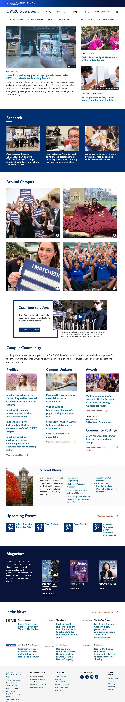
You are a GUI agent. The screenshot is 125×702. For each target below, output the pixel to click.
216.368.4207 (39, 685)
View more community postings (102, 448)
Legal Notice (10, 689)
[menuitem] (17, 19)
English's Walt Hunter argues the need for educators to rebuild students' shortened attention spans (67, 630)
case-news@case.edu (36, 687)
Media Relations (77, 12)
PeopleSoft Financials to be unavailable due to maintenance (60, 398)
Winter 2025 (75, 588)
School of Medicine (104, 486)
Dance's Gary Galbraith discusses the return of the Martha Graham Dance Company (66, 654)
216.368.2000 (10, 686)
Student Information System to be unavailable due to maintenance (61, 425)
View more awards (97, 410)
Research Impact (49, 12)
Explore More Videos (29, 330)
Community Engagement (105, 19)
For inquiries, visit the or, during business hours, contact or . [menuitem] (38, 682)
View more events (108, 516)
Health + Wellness (17, 19)
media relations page (36, 679)
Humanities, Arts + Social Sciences (41, 19)
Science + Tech (86, 19)
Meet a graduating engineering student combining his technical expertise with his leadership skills (21, 443)
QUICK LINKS (60, 673)
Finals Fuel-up (51, 524)
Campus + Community (62, 12)
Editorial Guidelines (61, 682)
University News (13, 71)
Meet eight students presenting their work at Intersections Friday (19, 413)
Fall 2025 (102, 588)
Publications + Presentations (98, 422)
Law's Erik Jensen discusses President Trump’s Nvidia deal (28, 627)
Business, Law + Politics (67, 19)
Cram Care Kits (81, 524)
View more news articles (102, 612)
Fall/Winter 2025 (48, 593)
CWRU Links (111, 674)
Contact (96, 11)
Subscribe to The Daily (62, 685)
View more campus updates (61, 441)
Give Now (111, 681)
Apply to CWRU (113, 678)
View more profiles (17, 455)
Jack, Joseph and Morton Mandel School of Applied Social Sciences (78, 499)
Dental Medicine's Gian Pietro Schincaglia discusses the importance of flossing (105, 654)
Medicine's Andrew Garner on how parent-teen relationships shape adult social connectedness (104, 630)
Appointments (92, 419)
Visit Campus (112, 684)
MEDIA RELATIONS (38, 673)
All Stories (87, 12)
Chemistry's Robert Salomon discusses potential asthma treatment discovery (28, 652)
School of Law (102, 483)
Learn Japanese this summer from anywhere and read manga (101, 439)
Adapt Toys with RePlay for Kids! (24, 525)
